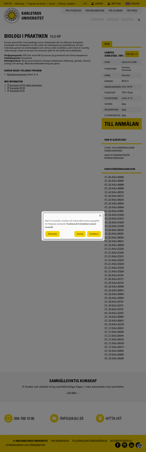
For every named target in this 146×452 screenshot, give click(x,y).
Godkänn (94, 234)
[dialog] (73, 226)
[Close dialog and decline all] (100, 214)
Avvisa (80, 234)
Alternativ (52, 234)
